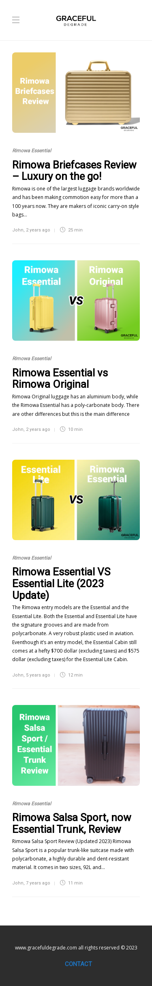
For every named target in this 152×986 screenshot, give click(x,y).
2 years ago (38, 230)
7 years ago (38, 883)
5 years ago (38, 675)
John (18, 230)
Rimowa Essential (31, 151)
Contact (78, 964)
